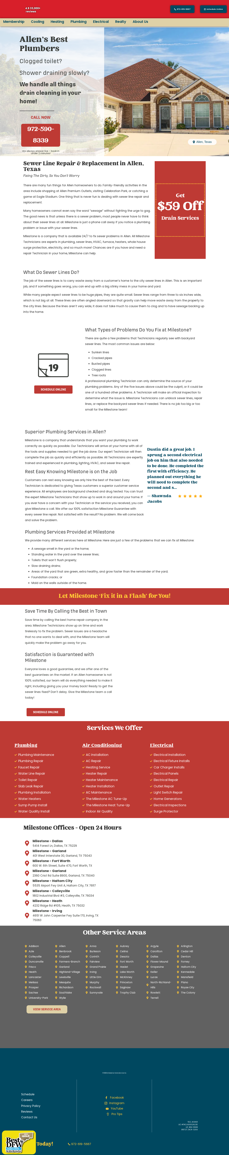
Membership (13, 21)
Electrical (101, 21)
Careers (27, 1100)
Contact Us (29, 1117)
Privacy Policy (30, 1106)
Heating (57, 21)
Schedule (27, 1094)
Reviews (27, 1112)
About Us (140, 21)
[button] (213, 9)
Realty (120, 21)
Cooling (37, 21)
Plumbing (79, 21)
